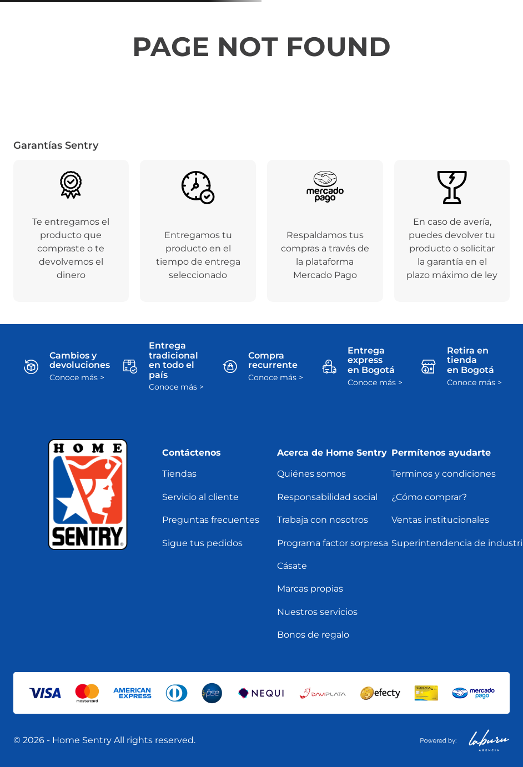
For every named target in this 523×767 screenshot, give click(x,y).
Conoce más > (76, 377)
